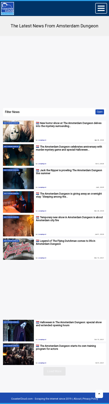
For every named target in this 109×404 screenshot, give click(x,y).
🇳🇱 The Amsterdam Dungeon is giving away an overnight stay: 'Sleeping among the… (69, 195)
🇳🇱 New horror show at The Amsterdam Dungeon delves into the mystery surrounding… (68, 124)
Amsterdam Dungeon (11, 123)
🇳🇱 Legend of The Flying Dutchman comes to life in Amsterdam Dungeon (65, 242)
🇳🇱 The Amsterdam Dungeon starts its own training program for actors (66, 347)
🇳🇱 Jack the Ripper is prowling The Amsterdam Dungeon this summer (69, 172)
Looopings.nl (42, 140)
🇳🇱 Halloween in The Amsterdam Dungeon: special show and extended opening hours (69, 324)
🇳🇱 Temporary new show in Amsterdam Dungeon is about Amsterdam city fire (69, 219)
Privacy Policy (90, 398)
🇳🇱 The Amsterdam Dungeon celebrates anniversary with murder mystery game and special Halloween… (69, 148)
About (77, 398)
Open (100, 111)
